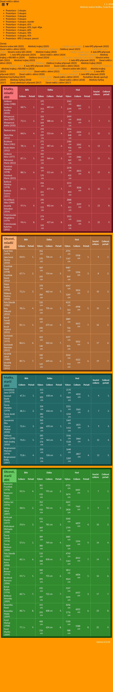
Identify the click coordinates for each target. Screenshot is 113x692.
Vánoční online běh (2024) (20, 52)
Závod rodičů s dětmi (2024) (53, 54)
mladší (66, 46)
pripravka (98, 49)
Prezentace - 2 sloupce (16, 13)
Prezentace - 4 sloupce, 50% (18, 32)
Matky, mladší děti (9, 93)
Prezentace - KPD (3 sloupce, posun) (22, 38)
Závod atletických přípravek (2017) (25, 82)
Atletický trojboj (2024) (46, 52)
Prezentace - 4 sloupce (16, 18)
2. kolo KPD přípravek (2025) (96, 46)
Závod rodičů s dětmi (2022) (66, 65)
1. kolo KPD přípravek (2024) (23, 54)
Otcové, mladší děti (9, 243)
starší (72, 46)
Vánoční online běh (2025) (12, 46)
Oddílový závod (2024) (39, 57)
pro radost (89, 57)
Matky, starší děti (9, 381)
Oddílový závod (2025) (70, 49)
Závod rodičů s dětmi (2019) (66, 77)
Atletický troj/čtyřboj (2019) (12, 77)
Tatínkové (54, 49)
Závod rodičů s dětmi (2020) (32, 74)
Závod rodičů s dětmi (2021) (47, 71)
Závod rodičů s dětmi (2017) (58, 82)
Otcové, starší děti (9, 476)
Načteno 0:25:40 (103, 642)
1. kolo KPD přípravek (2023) (82, 60)
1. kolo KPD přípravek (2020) (92, 74)
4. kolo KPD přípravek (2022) (37, 65)
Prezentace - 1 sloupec (16, 10)
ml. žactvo (67, 57)
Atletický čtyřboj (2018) (20, 79)
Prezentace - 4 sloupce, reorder (20, 21)
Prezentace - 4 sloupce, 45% (18, 35)
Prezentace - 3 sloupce (16, 16)
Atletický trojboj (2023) (24, 60)
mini (79, 46)
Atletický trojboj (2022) (91, 63)
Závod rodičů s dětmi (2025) (12, 49)
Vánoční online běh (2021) (74, 68)
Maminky (43, 49)
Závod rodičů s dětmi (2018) (72, 79)
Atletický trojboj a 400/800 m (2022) (17, 68)
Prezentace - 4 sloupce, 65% (18, 24)
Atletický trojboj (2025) (38, 46)
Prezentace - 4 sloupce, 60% (18, 30)
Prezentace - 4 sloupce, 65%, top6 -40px (24, 27)
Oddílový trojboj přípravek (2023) (61, 63)
